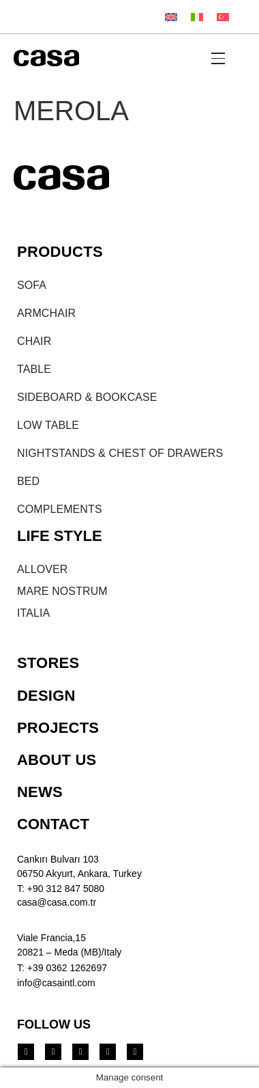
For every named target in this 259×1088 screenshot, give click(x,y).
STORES (48, 662)
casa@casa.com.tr (56, 902)
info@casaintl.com (56, 982)
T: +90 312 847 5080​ (60, 888)
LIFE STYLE (59, 535)
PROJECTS (58, 727)
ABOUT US (57, 759)
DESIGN (46, 695)
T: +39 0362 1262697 (62, 967)
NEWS (40, 791)
